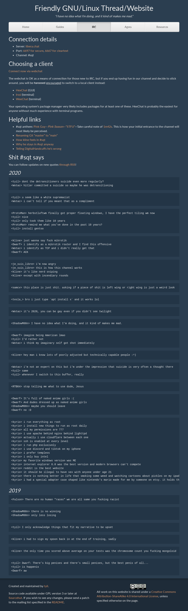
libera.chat (32, 46)
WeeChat (22, 99)
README (58, 602)
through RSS (67, 164)
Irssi (18, 94)
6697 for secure (33, 50)
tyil (46, 586)
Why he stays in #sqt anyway (35, 144)
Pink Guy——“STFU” (54, 126)
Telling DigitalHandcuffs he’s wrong (38, 148)
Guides (60, 26)
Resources (162, 26)
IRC (94, 26)
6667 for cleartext (56, 50)
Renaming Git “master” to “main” (37, 135)
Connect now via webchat (25, 71)
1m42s (107, 126)
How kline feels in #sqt (30, 139)
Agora (128, 26)
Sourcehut (15, 597)
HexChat (21, 90)
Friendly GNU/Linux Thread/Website (94, 8)
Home (25, 26)
